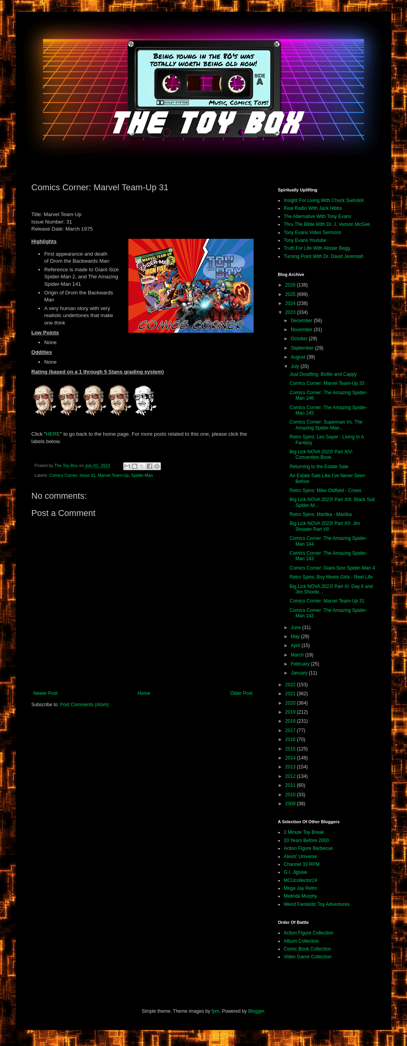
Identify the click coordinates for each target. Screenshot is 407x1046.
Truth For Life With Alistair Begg (317, 248)
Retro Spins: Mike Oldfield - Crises (325, 490)
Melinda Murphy (300, 896)
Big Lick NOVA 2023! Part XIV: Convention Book (321, 454)
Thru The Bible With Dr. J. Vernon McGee (327, 224)
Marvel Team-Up (113, 475)
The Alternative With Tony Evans (317, 216)
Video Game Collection (308, 956)
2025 (291, 294)
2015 (291, 749)
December (302, 320)
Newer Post (45, 693)
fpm (216, 1011)
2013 (291, 767)
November (302, 329)
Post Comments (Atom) (84, 704)
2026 (291, 285)
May (296, 636)
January (300, 673)
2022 (291, 684)
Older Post (241, 693)
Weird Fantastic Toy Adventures (316, 904)
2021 (291, 693)
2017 (291, 730)
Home (144, 693)
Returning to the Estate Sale (319, 466)
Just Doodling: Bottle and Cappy (323, 374)
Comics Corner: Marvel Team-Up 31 (327, 601)
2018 (291, 721)
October (300, 338)
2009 (291, 803)
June (296, 627)
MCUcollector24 (300, 880)
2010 (291, 794)
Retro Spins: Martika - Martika (321, 514)
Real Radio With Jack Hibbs (313, 208)
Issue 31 (87, 475)
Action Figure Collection (308, 933)
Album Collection (301, 941)
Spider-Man (142, 475)
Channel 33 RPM (301, 864)
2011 (291, 785)
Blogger (256, 1011)
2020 (291, 703)
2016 (291, 739)
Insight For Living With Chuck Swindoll (324, 200)
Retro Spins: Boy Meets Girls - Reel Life (331, 577)
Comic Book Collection (307, 949)
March (298, 655)
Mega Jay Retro (300, 888)
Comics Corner (63, 475)
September (303, 348)
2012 (291, 776)
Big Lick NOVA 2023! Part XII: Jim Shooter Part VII (325, 526)
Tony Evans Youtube (305, 240)
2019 (291, 712)
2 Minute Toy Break (304, 832)
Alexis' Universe (300, 856)
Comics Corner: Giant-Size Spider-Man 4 (332, 568)
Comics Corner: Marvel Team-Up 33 (327, 383)
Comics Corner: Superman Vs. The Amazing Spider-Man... (326, 424)
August (299, 357)
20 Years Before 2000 (306, 840)
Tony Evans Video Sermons (312, 232)
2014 (291, 758)
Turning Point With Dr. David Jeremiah (324, 256)
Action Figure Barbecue (308, 848)
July (296, 366)
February (301, 664)
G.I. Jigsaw (295, 872)
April (296, 645)
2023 (291, 312)
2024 (291, 303)
